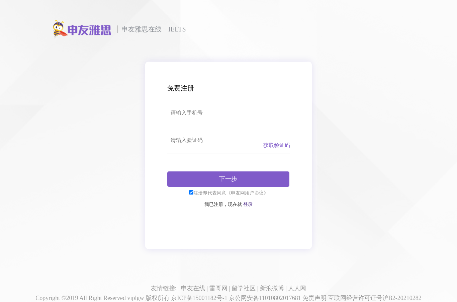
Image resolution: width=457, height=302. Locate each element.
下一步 (228, 178)
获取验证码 (276, 145)
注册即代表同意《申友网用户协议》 (230, 193)
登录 (248, 204)
